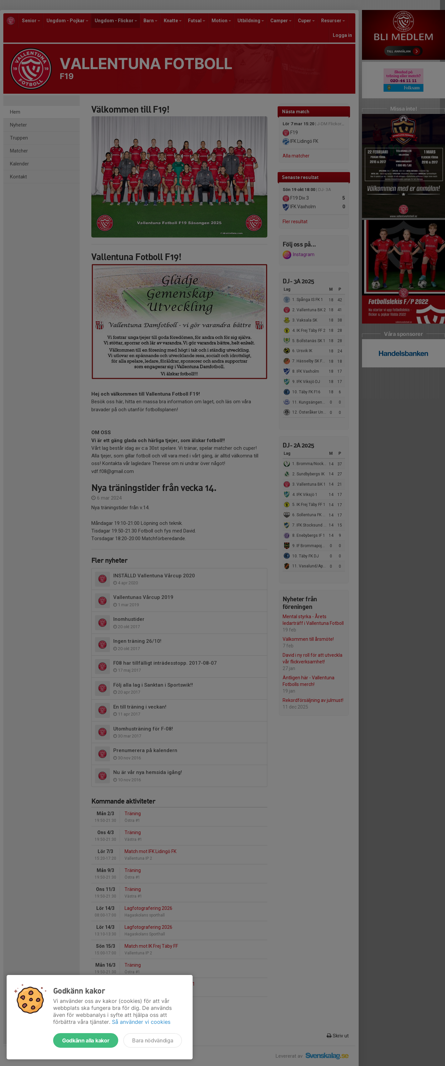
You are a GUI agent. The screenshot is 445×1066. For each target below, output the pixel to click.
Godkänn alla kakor (85, 1040)
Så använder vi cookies (141, 1021)
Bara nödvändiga (152, 1040)
